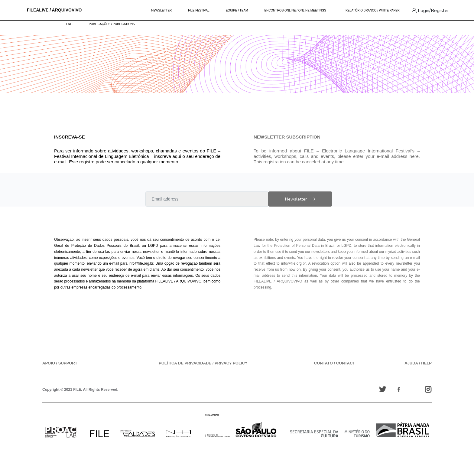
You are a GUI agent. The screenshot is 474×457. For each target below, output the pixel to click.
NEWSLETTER (161, 10)
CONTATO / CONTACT (334, 363)
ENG (69, 24)
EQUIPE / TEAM (237, 10)
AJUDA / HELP (418, 363)
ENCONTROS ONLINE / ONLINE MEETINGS (295, 10)
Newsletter (309, 199)
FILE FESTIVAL (198, 10)
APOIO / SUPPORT (59, 363)
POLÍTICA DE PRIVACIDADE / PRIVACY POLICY (203, 363)
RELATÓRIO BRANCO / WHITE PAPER (373, 10)
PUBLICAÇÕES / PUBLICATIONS (112, 24)
